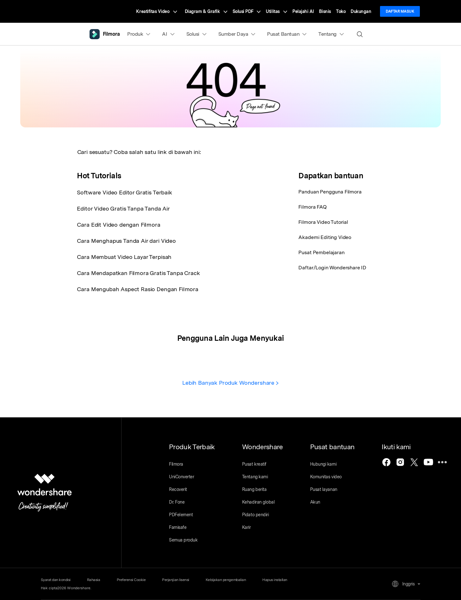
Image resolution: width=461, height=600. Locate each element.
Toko (341, 11)
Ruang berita (254, 489)
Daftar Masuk (400, 11)
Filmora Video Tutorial (323, 222)
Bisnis (325, 11)
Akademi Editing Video (324, 237)
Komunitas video (326, 476)
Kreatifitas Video (156, 11)
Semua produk (183, 539)
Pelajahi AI (303, 11)
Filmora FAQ (312, 207)
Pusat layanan (323, 489)
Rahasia (93, 580)
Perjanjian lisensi (175, 580)
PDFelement (181, 514)
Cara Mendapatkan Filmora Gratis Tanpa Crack (138, 273)
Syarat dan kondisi (56, 580)
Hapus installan (274, 580)
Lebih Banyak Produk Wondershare (230, 382)
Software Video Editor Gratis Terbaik (124, 192)
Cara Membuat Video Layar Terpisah (124, 257)
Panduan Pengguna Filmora (329, 192)
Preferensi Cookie (131, 580)
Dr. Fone (176, 502)
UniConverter (181, 476)
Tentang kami (255, 476)
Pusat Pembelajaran (321, 252)
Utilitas (276, 11)
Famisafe (177, 527)
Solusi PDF (247, 11)
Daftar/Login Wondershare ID (332, 268)
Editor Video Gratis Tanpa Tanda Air (123, 208)
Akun (315, 502)
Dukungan (361, 11)
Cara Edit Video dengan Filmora (118, 224)
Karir (246, 527)
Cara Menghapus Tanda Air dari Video (126, 240)
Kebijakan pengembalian (226, 580)
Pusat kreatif (254, 464)
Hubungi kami (323, 464)
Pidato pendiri (255, 514)
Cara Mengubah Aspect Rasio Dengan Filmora (137, 289)
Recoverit (178, 489)
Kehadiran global (258, 502)
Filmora (176, 464)
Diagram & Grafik (206, 11)
